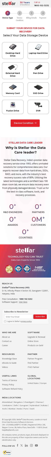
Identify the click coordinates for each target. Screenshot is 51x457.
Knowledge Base (9, 358)
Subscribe (40, 317)
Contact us (7, 341)
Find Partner (33, 363)
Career (5, 345)
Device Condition (25, 123)
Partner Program (35, 358)
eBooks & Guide (9, 363)
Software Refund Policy (12, 389)
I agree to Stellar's (19, 321)
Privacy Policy (8, 384)
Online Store (33, 341)
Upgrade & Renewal (36, 337)
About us (6, 337)
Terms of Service (9, 380)
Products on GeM (35, 345)
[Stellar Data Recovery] (9, 3)
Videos (5, 367)
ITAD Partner (33, 367)
